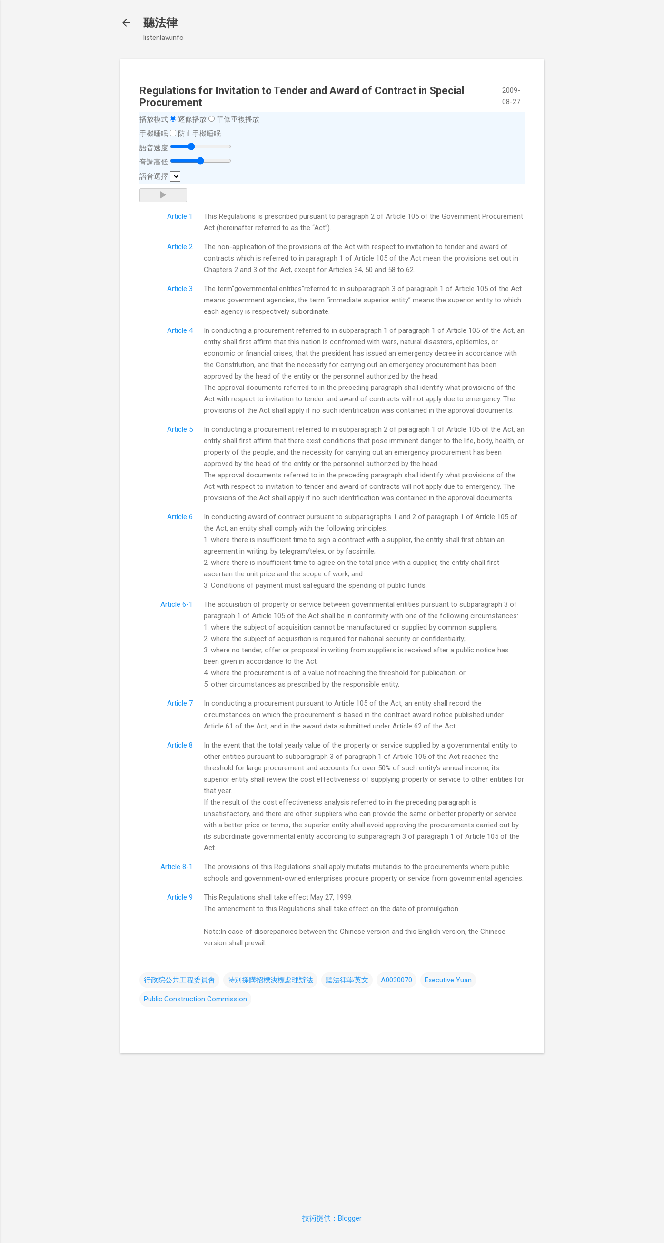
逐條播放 (192, 119)
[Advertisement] (332, 1127)
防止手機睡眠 (199, 133)
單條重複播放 (238, 119)
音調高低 (153, 162)
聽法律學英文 (347, 980)
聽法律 (160, 22)
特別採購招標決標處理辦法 (270, 980)
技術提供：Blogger (332, 1218)
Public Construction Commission (195, 999)
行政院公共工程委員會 (179, 980)
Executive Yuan (448, 980)
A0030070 (396, 980)
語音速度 (153, 148)
